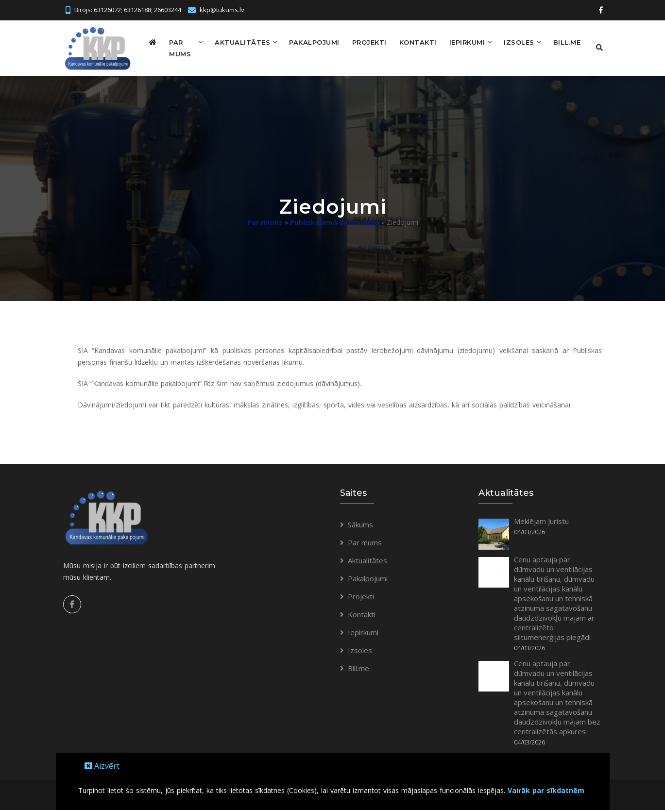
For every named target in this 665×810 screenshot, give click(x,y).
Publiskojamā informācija (334, 221)
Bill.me (565, 42)
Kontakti (416, 42)
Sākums (360, 524)
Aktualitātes (241, 42)
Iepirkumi (465, 42)
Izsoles (517, 42)
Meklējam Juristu (541, 520)
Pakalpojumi (313, 42)
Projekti (367, 42)
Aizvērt (102, 765)
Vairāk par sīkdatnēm (546, 790)
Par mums (180, 47)
